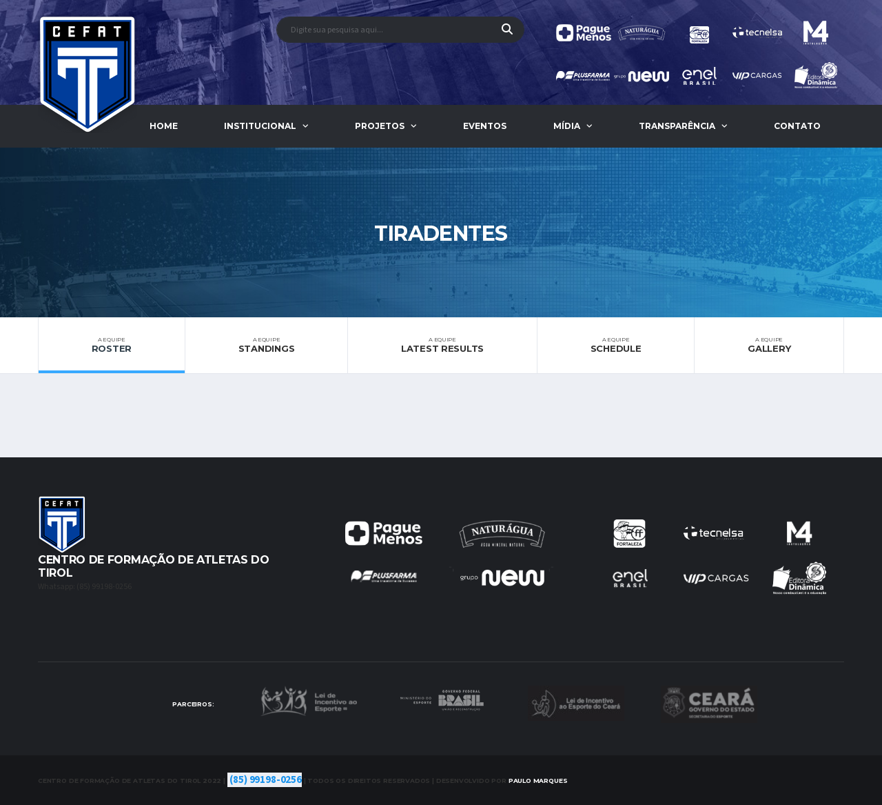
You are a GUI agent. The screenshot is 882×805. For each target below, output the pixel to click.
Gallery (769, 345)
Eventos (484, 126)
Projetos (379, 126)
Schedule (615, 345)
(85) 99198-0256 (265, 780)
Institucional (260, 126)
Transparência (677, 126)
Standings (266, 345)
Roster (111, 345)
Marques (538, 780)
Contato (797, 126)
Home (164, 126)
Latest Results (442, 345)
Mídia (566, 126)
